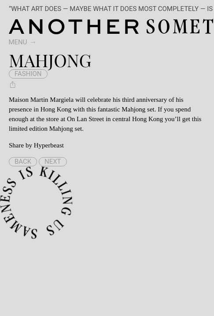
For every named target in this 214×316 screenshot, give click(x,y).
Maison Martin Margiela (41, 99)
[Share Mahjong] (13, 84)
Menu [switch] (18, 42)
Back (23, 161)
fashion (28, 74)
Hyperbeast (49, 145)
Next (52, 161)
